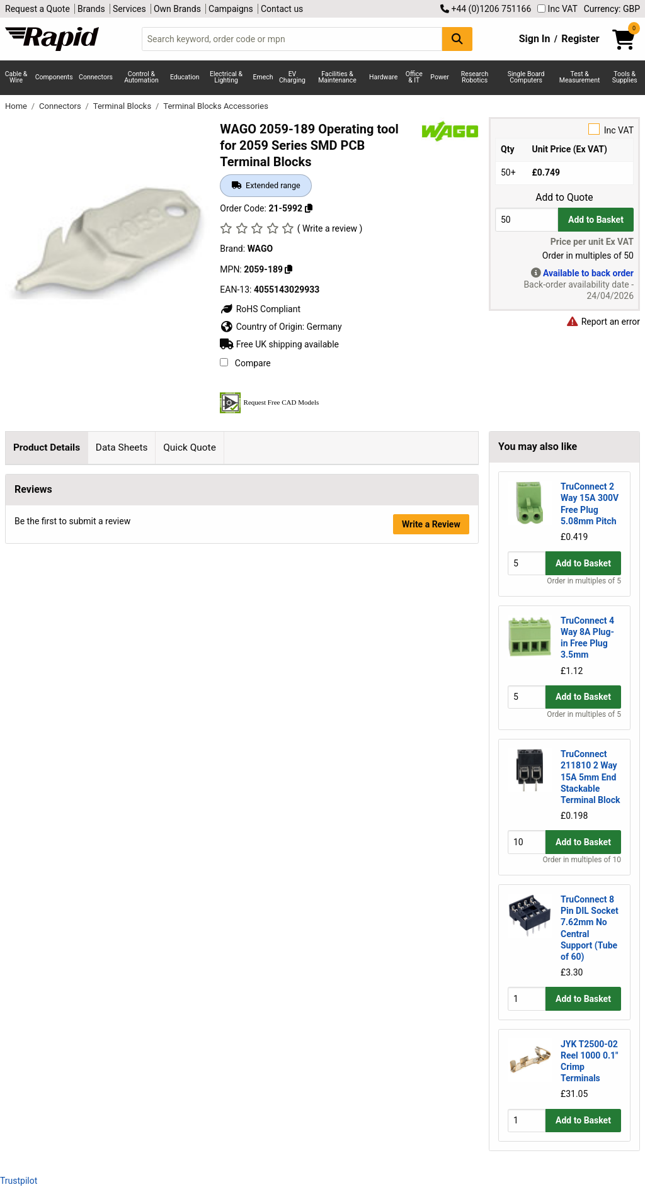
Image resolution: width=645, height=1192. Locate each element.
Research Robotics (474, 77)
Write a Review (431, 645)
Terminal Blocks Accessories (215, 106)
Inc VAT (557, 8)
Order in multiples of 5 (584, 580)
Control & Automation (141, 77)
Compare (245, 363)
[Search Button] (457, 38)
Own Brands (177, 9)
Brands (91, 9)
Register (580, 39)
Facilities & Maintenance (337, 77)
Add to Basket (596, 220)
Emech (263, 77)
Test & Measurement (579, 77)
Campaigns (230, 9)
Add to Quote (564, 198)
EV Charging (292, 77)
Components (54, 77)
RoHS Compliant (260, 309)
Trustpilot (18, 1181)
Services (129, 9)
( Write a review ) (330, 228)
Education (185, 77)
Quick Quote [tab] (189, 447)
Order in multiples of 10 (582, 859)
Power (439, 77)
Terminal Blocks (123, 106)
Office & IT (414, 77)
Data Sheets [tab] (122, 447)
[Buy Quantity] (526, 219)
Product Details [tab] (46, 447)
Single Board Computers (526, 77)
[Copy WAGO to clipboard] (288, 269)
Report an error (603, 321)
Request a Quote (37, 9)
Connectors (96, 77)
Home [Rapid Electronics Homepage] (17, 106)
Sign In (535, 39)
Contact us (282, 9)
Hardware (383, 77)
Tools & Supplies (624, 77)
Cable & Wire (16, 77)
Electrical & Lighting (226, 77)
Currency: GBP (612, 8)
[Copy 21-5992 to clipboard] (308, 208)
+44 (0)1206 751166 (485, 8)
